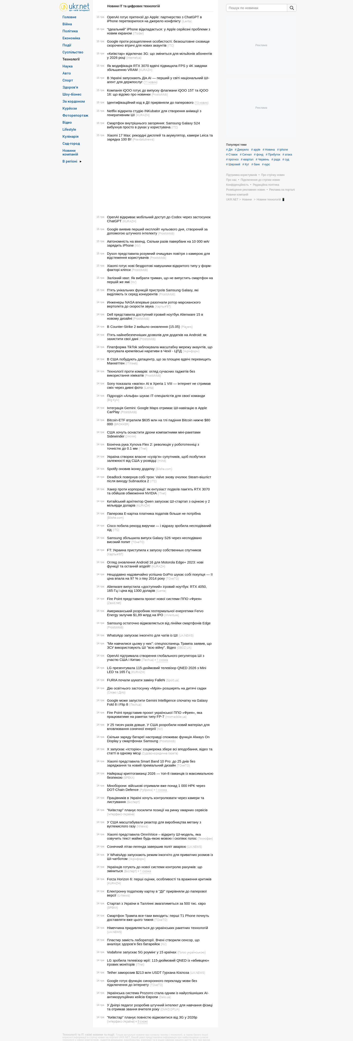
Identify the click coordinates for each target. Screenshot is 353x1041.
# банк (255, 164)
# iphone (282, 149)
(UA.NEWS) (186, 635)
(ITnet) (143, 448)
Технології (71, 59)
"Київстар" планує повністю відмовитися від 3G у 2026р (152, 1017)
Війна (67, 24)
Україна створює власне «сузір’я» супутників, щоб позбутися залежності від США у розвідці (156, 459)
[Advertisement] (154, 178)
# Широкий (233, 164)
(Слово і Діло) (116, 692)
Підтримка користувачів (241, 175)
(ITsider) (138, 33)
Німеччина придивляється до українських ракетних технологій (157, 928)
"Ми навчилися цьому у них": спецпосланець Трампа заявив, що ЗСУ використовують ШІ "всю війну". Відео (159, 645)
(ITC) (170, 45)
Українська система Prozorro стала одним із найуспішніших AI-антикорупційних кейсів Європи (158, 995)
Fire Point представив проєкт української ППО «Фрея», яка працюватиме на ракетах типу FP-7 (154, 715)
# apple (255, 149)
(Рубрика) (146, 790)
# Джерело (242, 149)
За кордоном (74, 101)
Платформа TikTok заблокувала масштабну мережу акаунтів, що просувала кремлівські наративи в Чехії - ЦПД (159, 349)
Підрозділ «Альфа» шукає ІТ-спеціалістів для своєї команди (156, 396)
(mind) (161, 461)
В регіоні (70, 161)
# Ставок (232, 154)
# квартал (247, 159)
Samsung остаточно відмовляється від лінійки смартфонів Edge (159, 623)
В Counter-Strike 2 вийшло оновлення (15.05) (143, 327)
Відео (67, 122)
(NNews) (142, 826)
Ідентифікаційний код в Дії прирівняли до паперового (150, 102)
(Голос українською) (191, 952)
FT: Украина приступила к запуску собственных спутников (154, 550)
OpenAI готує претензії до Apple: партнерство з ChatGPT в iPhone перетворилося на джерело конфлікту (154, 19)
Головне (69, 17)
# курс (266, 164)
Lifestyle (69, 129)
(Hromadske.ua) (176, 717)
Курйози (70, 108)
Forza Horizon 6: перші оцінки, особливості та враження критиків (159, 879)
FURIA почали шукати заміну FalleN (136, 680)
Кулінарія (71, 136)
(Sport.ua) (172, 680)
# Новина (269, 149)
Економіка (71, 38)
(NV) (137, 245)
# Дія (229, 149)
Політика (70, 31)
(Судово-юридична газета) (160, 753)
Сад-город (71, 143)
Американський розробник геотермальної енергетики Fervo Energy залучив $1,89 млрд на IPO (155, 613)
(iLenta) (187, 21)
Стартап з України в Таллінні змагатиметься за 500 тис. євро (156, 903)
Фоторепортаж (75, 115)
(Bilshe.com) (163, 469)
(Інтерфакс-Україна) (121, 814)
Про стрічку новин (273, 175)
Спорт (68, 80)
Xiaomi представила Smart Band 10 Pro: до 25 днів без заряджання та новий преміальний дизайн (151, 763)
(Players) (187, 327)
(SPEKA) (128, 777)
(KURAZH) (145, 70)
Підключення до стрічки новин (260, 180)
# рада (276, 159)
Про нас (231, 180)
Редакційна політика (266, 184)
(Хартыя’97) (163, 306)
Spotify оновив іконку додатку (130, 469)
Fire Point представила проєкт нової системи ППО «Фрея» (154, 599)
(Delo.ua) (165, 997)
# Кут (246, 164)
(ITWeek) (131, 363)
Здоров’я (70, 87)
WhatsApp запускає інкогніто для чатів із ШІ (142, 635)
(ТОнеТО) (137, 542)
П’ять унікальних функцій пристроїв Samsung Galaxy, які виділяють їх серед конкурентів (153, 292)
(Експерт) (133, 802)
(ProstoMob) (159, 94)
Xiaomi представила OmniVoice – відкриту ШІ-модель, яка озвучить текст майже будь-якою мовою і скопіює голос (154, 836)
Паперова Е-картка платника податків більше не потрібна (154, 513)
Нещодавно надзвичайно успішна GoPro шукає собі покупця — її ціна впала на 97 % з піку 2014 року (160, 576)
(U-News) (123, 895)
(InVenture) (171, 615)
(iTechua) (147, 660)
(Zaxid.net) (114, 603)
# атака (287, 154)
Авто (67, 73)
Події (67, 45)
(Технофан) (205, 838)
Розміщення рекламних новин (245, 189)
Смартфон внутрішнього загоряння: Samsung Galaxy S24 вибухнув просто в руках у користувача (153, 125)
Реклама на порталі (282, 189)
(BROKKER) (121, 424)
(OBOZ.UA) (184, 647)
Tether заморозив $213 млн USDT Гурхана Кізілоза (148, 972)
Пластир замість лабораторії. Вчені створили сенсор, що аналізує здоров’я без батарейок (153, 942)
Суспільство (73, 52)
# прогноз (232, 159)
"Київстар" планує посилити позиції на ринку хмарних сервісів (157, 810)
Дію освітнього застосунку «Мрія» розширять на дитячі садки (156, 688)
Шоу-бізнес (72, 94)
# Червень (262, 159)
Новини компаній (70, 152)
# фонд (258, 154)
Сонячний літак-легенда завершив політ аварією (146, 846)
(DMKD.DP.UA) (170, 1009)
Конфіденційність (237, 184)
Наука (68, 66)
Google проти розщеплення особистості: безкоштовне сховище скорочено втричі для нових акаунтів (158, 43)
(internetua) (133, 58)
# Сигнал (246, 154)
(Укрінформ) (191, 351)
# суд (286, 159)
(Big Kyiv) (113, 400)
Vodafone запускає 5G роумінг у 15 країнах (141, 952)
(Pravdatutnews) (143, 139)
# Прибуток (273, 154)
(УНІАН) (130, 436)
